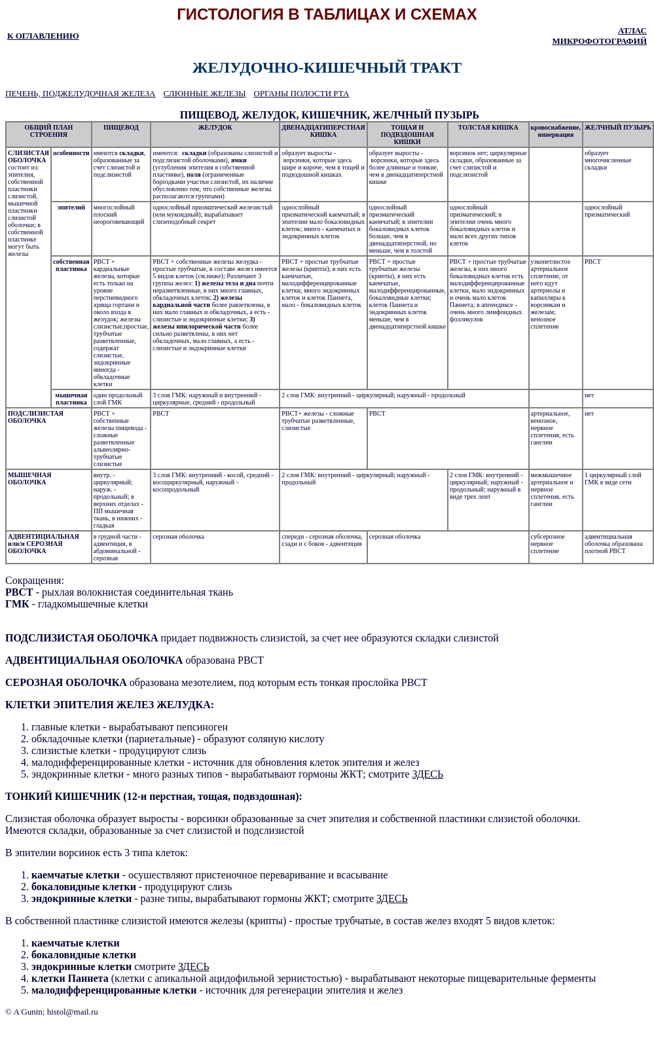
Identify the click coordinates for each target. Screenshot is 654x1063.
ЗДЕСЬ (428, 774)
